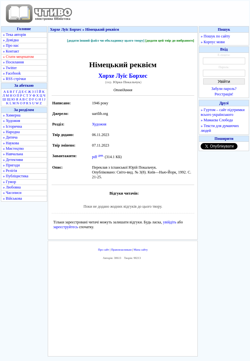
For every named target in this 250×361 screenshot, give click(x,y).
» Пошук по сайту (215, 36)
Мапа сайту (141, 249)
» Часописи (12, 192)
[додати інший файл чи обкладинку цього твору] (106, 40)
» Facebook (12, 73)
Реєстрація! (224, 94)
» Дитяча (10, 137)
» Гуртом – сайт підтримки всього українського (223, 112)
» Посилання (13, 62)
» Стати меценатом (18, 56)
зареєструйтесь (65, 227)
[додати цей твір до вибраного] (169, 40)
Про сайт (103, 249)
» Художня (11, 120)
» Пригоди (11, 165)
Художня (99, 124)
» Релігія (10, 170)
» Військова (12, 198)
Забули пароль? (224, 88)
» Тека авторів (14, 34)
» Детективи (13, 159)
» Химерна (12, 115)
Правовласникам (121, 249)
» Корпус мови (213, 42)
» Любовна (12, 187)
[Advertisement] (123, 310)
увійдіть (169, 222)
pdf (94, 157)
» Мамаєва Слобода (217, 120)
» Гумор (9, 182)
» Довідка (11, 40)
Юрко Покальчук (126, 82)
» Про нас (11, 45)
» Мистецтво (13, 148)
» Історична (12, 126)
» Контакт (11, 51)
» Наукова (11, 143)
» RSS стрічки (14, 78)
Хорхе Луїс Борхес (122, 75)
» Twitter (10, 68)
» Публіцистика (15, 176)
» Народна (11, 132)
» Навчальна (13, 154)
